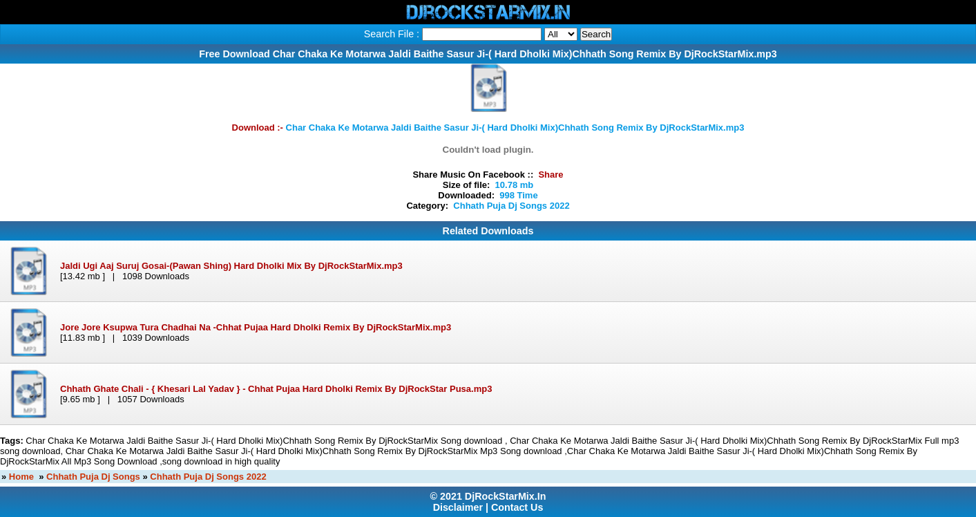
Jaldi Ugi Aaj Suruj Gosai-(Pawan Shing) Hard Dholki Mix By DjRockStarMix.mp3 (231, 266)
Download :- (488, 127)
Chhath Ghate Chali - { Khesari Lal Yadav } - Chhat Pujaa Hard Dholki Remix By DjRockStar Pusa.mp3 (276, 389)
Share (550, 174)
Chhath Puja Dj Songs (93, 476)
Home (21, 476)
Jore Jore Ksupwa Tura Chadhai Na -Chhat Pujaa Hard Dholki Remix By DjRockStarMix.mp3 (255, 327)
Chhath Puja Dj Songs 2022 (208, 476)
